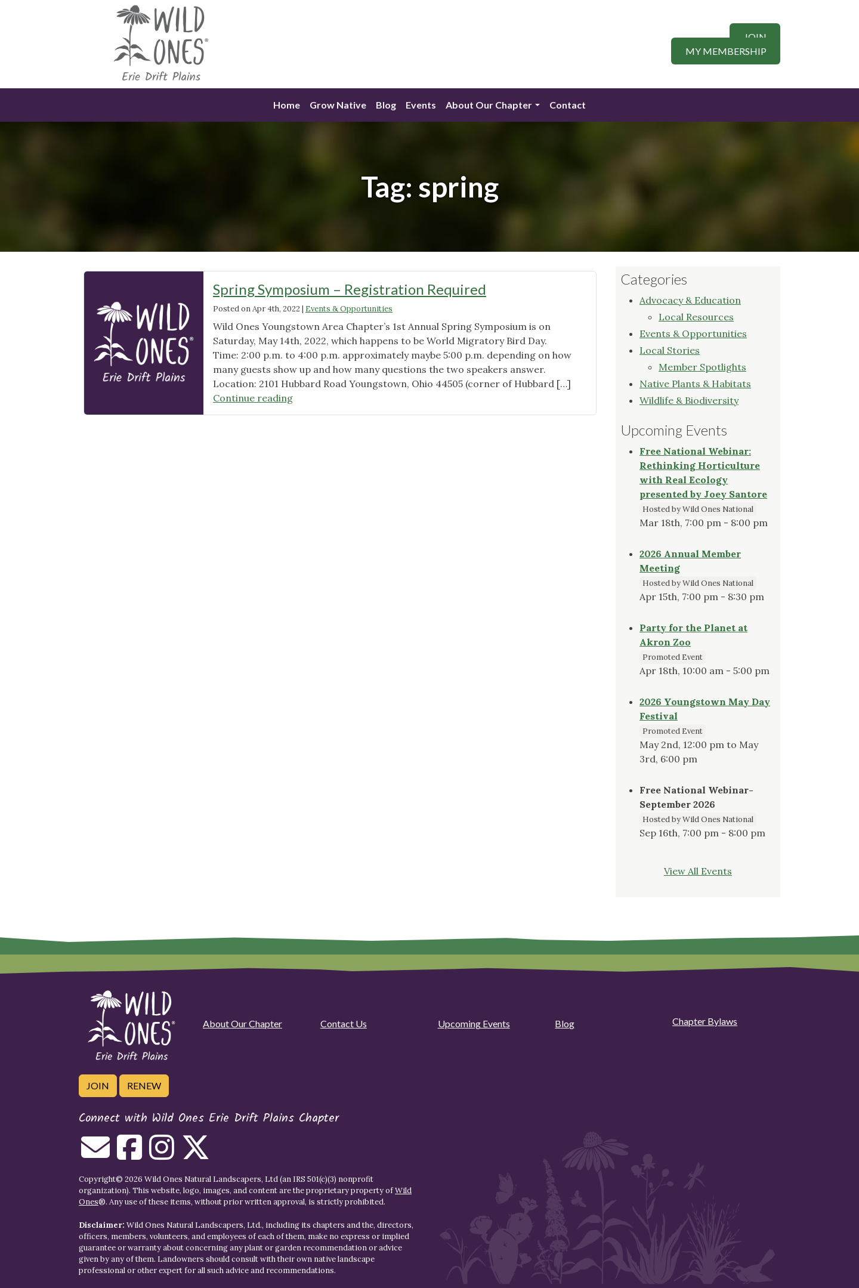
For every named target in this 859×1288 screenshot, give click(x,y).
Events (421, 104)
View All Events (698, 871)
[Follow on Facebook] (129, 1154)
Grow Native (338, 104)
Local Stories (669, 350)
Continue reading (253, 398)
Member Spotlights (702, 367)
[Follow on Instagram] (162, 1154)
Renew (144, 1085)
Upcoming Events (474, 1023)
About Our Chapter (489, 104)
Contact (567, 104)
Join (755, 36)
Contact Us (343, 1023)
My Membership (726, 51)
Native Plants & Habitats (695, 384)
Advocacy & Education (690, 300)
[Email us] (95, 1154)
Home (286, 104)
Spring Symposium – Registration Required (349, 289)
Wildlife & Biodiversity (689, 400)
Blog (386, 104)
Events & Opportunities (349, 309)
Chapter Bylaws (704, 1021)
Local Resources (696, 317)
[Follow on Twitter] (195, 1154)
